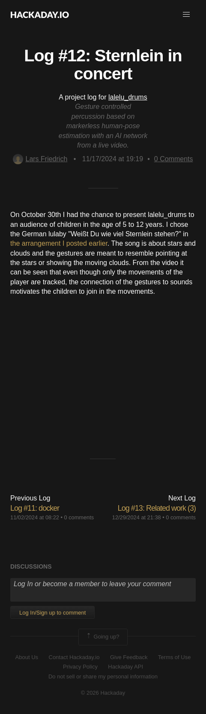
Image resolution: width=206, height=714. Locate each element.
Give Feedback (128, 657)
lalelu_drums (127, 97)
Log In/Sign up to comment (52, 612)
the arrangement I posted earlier (58, 243)
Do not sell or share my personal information (103, 676)
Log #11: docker (34, 508)
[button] (186, 14)
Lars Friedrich (40, 159)
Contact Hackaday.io (74, 657)
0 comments (79, 517)
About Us (26, 657)
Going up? (102, 637)
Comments (173, 159)
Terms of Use (174, 657)
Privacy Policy (80, 666)
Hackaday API (125, 666)
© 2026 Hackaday (103, 693)
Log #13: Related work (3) (157, 508)
